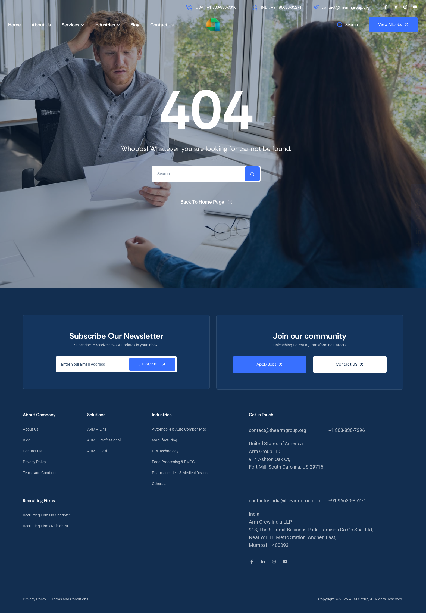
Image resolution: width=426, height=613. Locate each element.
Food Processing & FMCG (173, 462)
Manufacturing (164, 440)
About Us (41, 25)
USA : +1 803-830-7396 (210, 7)
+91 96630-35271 (347, 500)
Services (70, 25)
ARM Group (358, 599)
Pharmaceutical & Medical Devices (180, 473)
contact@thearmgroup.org (340, 7)
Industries (105, 25)
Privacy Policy (34, 462)
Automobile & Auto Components (179, 429)
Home (14, 25)
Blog (134, 25)
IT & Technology (165, 451)
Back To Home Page (202, 202)
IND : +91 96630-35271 (276, 7)
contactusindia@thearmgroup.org (285, 500)
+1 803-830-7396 (346, 430)
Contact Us (162, 25)
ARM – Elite (96, 429)
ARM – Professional (104, 440)
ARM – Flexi (97, 451)
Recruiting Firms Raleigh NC (46, 526)
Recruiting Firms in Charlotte (47, 515)
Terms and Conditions (41, 473)
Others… (159, 483)
